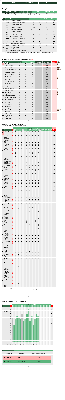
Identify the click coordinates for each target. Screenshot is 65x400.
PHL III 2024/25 (29, 2)
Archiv (47, 2)
